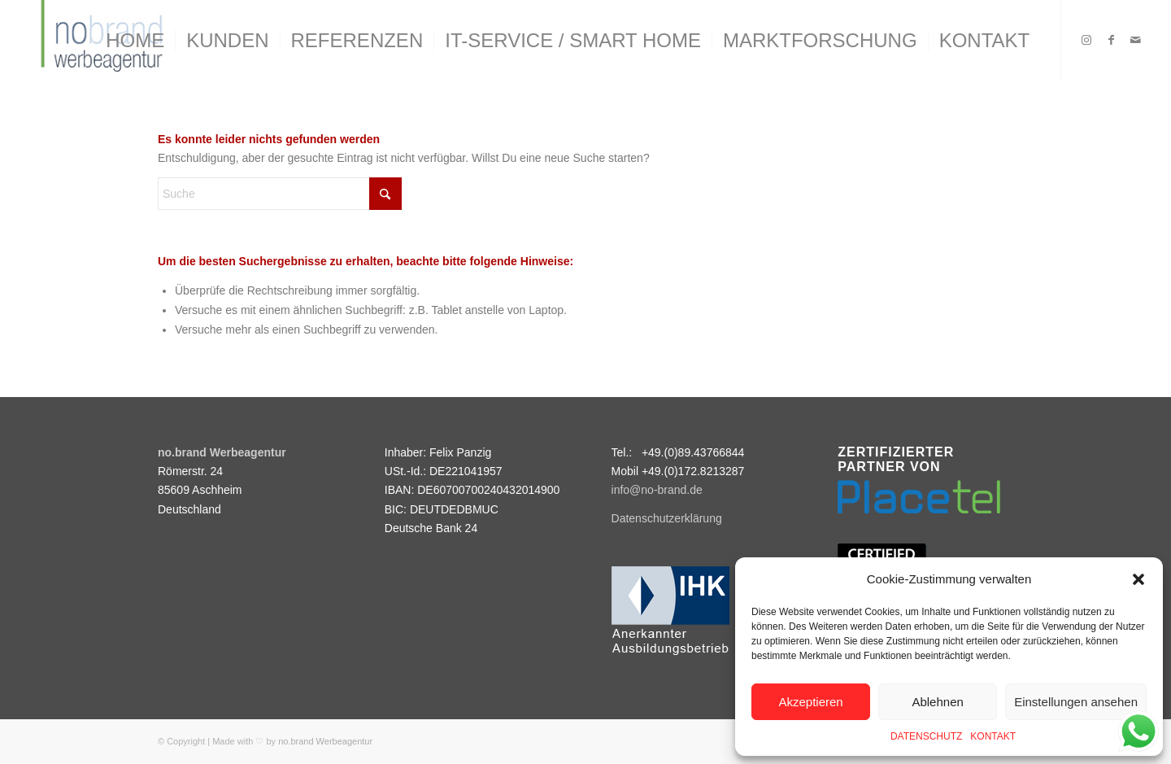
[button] (1138, 579)
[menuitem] (135, 40)
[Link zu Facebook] (1111, 40)
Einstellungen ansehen (1076, 702)
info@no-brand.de (657, 489)
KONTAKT (993, 736)
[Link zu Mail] (1135, 40)
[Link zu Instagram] (1086, 40)
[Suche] (280, 193)
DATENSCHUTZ (926, 736)
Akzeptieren (810, 702)
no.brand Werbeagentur (325, 741)
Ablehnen (937, 702)
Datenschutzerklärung (667, 518)
